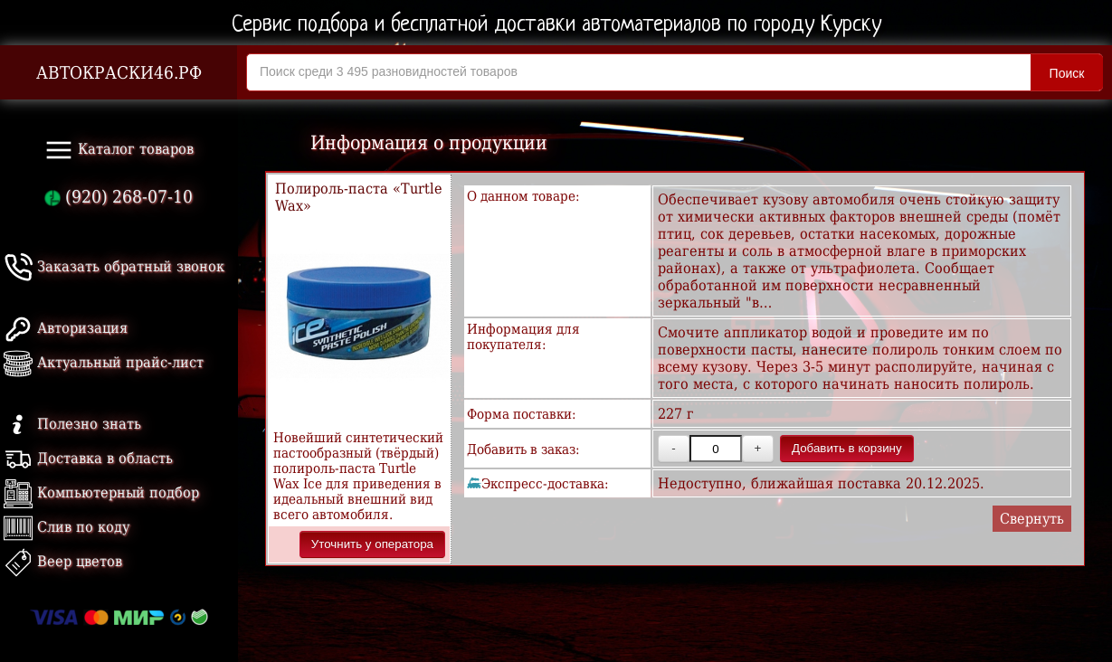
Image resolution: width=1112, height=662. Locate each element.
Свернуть (1032, 518)
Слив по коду (66, 526)
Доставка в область (88, 458)
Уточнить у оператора (372, 544)
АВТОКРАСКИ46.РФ (119, 72)
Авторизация (66, 327)
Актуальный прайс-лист (104, 362)
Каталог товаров (119, 150)
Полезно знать (72, 423)
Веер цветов (63, 561)
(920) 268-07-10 (118, 196)
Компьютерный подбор (101, 492)
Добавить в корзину (847, 448)
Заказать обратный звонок (114, 266)
